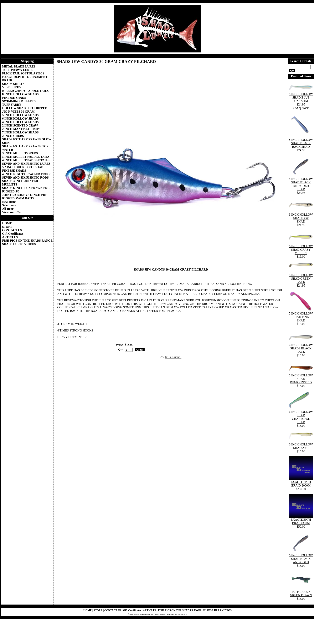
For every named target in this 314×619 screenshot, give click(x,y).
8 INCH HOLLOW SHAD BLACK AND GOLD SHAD (301, 184)
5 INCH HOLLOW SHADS (20, 115)
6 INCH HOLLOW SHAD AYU (301, 446)
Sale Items (9, 205)
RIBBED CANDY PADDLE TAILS (25, 90)
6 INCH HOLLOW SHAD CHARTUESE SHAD (301, 417)
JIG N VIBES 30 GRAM (18, 111)
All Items (8, 208)
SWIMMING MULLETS (19, 101)
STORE (7, 226)
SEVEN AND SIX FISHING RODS (25, 177)
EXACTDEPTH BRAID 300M (301, 521)
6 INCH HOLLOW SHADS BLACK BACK (301, 348)
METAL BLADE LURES (18, 66)
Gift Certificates (12, 233)
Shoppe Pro (182, 614)
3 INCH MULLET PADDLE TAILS (25, 156)
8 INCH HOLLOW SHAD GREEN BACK (301, 278)
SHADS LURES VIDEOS (19, 244)
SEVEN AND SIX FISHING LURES (26, 163)
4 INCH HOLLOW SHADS (20, 122)
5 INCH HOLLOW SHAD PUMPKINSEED (301, 379)
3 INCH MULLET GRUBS (20, 153)
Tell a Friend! (173, 357)
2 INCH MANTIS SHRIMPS (21, 129)
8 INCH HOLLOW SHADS (20, 94)
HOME (7, 223)
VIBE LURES (11, 87)
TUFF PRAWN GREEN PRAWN (301, 593)
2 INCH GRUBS (13, 135)
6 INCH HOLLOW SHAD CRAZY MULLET (301, 250)
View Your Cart (12, 212)
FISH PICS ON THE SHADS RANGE (27, 240)
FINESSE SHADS (14, 97)
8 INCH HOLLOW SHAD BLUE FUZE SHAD (301, 97)
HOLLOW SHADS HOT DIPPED (24, 108)
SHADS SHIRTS (13, 83)
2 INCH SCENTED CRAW (20, 125)
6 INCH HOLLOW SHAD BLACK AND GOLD (301, 559)
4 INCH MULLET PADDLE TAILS (25, 160)
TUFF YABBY (11, 104)
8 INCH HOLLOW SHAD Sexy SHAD (301, 218)
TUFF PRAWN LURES (17, 70)
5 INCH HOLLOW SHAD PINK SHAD (301, 317)
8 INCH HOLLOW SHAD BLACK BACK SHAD (301, 143)
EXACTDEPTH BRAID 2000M (301, 483)
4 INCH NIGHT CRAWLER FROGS (26, 174)
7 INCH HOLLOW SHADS (20, 132)
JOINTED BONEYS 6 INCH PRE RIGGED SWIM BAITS (24, 196)
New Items (9, 201)
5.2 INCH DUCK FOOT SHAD (22, 167)
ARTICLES (10, 237)
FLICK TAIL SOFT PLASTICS (23, 73)
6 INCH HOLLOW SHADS (20, 118)
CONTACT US (12, 230)
